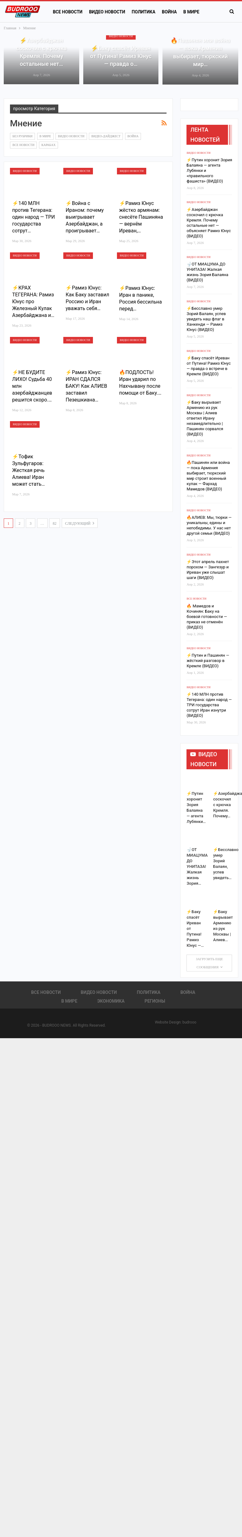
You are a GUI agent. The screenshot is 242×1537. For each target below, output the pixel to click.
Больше (192, 11)
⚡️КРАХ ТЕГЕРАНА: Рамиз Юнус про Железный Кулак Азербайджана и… (33, 301)
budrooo (189, 1022)
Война (169, 11)
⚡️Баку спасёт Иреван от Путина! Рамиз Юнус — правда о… (121, 56)
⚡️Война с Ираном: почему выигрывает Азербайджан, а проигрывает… (84, 217)
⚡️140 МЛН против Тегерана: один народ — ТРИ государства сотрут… (33, 217)
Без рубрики (22, 136)
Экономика (111, 1001)
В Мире (45, 136)
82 (54, 523)
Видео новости (107, 11)
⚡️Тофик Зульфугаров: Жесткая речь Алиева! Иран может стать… (28, 470)
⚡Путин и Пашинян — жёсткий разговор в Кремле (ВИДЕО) (207, 660)
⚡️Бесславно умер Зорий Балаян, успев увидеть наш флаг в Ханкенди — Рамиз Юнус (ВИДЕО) (206, 319)
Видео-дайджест (105, 136)
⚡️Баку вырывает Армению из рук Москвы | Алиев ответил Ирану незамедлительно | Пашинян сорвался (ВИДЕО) (204, 418)
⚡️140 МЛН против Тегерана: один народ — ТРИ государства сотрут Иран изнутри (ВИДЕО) (209, 705)
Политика (143, 11)
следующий (79, 523)
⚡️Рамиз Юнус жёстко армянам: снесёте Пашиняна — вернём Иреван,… (141, 217)
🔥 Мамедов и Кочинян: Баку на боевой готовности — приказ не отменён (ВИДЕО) (206, 617)
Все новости (67, 11)
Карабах (48, 145)
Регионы (154, 1001)
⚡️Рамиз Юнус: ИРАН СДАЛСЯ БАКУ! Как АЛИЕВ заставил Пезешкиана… (86, 386)
